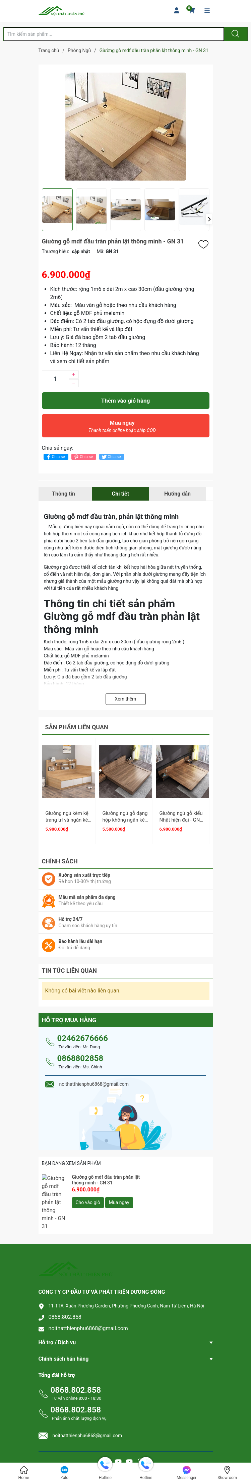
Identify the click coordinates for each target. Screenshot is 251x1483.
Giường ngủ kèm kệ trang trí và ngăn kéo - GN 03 (68, 819)
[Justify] (234, 34)
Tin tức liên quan (69, 967)
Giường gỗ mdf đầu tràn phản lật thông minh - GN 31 (106, 1176)
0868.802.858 (65, 1291)
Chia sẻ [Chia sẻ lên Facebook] (55, 456)
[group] (125, 126)
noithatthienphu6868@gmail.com (88, 1303)
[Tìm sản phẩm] (114, 34)
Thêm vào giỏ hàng (125, 400)
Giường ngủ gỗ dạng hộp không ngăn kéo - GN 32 (125, 819)
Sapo (139, 1454)
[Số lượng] (55, 378)
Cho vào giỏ (88, 1199)
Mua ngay (122, 428)
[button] (209, 219)
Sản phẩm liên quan (76, 727)
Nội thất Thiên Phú (146, 1447)
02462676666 (82, 1035)
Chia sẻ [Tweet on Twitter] (111, 456)
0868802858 (80, 1055)
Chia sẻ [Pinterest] (83, 456)
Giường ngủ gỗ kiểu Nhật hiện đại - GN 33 (181, 819)
